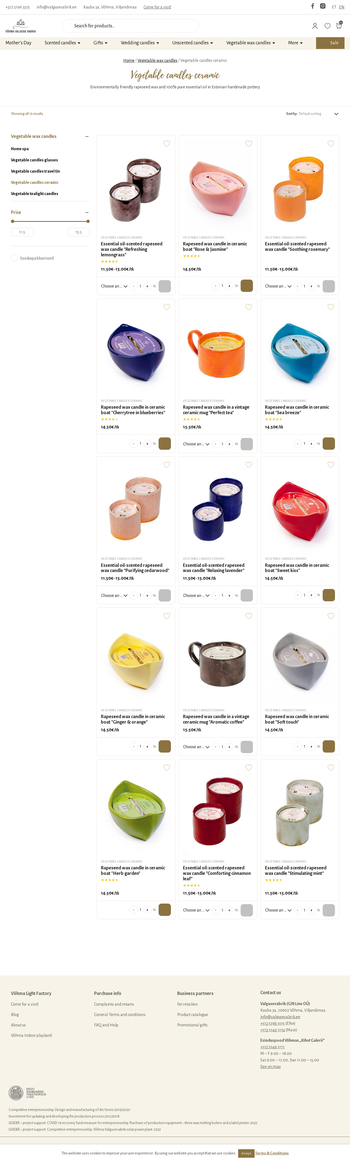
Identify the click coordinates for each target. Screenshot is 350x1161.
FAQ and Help (106, 1025)
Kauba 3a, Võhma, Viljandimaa (110, 7)
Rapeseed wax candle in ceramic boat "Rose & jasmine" (215, 247)
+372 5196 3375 (17, 7)
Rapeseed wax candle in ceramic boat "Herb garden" (133, 871)
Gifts (98, 42)
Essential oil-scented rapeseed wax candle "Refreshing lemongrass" (131, 249)
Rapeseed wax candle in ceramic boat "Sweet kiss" (297, 568)
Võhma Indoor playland (31, 1035)
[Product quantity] (140, 286)
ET (334, 7)
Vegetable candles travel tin (35, 171)
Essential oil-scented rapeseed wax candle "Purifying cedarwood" (135, 568)
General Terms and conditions (119, 1014)
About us (18, 1025)
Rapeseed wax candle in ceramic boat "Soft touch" (297, 719)
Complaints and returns (114, 1004)
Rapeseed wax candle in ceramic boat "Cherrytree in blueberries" (133, 410)
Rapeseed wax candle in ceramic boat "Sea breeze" (297, 410)
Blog (15, 1014)
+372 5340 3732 (272, 1030)
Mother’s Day (18, 42)
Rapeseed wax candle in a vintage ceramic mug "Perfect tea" (216, 410)
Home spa (20, 149)
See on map (270, 1066)
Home (129, 60)
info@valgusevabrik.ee (57, 7)
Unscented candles (190, 42)
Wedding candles (138, 42)
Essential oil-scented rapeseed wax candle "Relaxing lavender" (213, 568)
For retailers (187, 1004)
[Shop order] (319, 113)
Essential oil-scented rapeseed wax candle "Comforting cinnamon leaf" (217, 873)
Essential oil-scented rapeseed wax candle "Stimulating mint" (295, 871)
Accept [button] (246, 1153)
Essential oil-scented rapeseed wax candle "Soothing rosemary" (297, 247)
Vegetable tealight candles (34, 193)
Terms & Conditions (272, 1153)
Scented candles (60, 42)
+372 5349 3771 (272, 1047)
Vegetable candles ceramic (35, 182)
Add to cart (247, 286)
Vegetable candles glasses (34, 160)
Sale (334, 42)
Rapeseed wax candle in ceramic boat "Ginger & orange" (133, 719)
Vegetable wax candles (248, 42)
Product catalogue (192, 1014)
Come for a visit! (157, 7)
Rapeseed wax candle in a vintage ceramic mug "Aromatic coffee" (216, 719)
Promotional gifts (192, 1025)
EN (342, 7)
